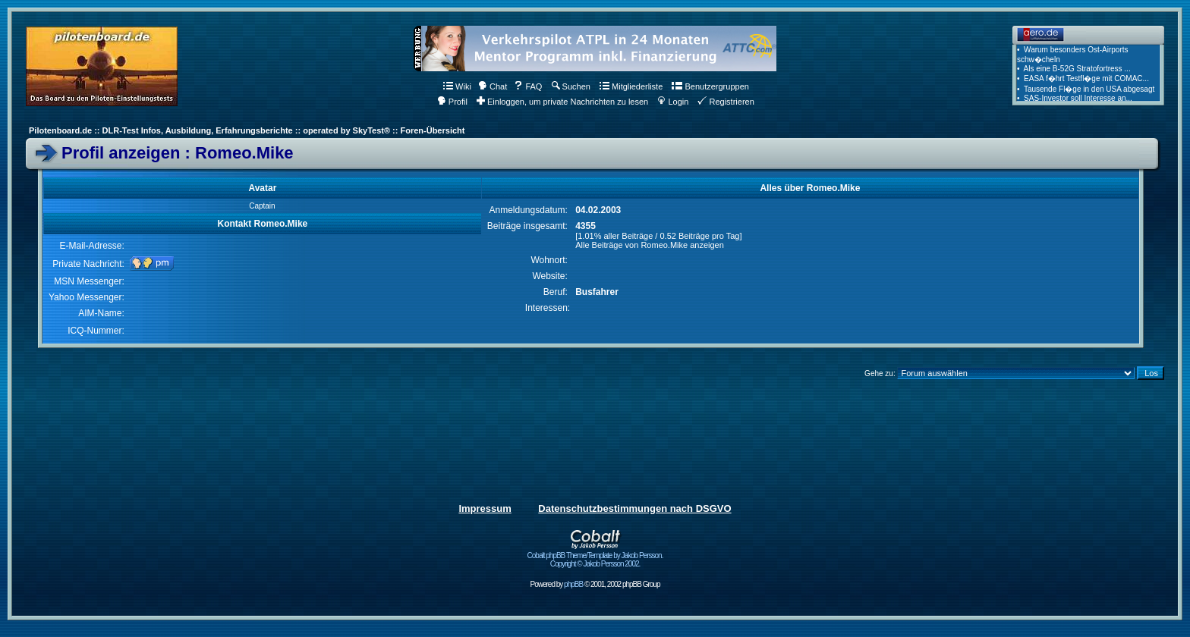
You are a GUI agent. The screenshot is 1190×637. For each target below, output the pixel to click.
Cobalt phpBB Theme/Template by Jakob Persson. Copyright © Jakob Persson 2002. (595, 556)
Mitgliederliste (631, 86)
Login (672, 101)
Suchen (571, 86)
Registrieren (725, 101)
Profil (452, 101)
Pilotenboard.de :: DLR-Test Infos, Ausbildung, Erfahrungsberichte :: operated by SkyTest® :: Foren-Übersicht (246, 130)
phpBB (573, 584)
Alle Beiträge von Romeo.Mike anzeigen (649, 244)
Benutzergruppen (710, 86)
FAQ (528, 86)
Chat (492, 86)
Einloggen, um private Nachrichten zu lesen (562, 101)
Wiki (457, 86)
